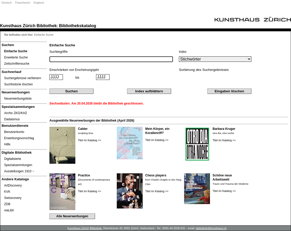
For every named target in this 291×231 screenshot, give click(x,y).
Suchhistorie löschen (18, 84)
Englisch (39, 2)
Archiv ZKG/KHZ (15, 113)
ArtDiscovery (13, 185)
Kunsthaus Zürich (17, 25)
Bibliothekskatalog (77, 25)
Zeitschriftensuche (16, 63)
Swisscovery (12, 198)
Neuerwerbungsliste (18, 98)
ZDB (7, 204)
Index (182, 52)
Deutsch (7, 2)
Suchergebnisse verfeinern (22, 78)
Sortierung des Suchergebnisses (204, 70)
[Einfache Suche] (23, 51)
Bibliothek (47, 25)
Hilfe (7, 144)
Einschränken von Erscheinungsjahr (74, 70)
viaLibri (9, 210)
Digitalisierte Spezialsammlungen (18, 162)
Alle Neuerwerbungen (72, 216)
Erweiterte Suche (16, 57)
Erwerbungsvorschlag (19, 138)
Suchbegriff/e (58, 52)
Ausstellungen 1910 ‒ (19, 171)
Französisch (22, 2)
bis (77, 77)
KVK (7, 191)
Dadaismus (12, 119)
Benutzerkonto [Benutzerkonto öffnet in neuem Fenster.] (14, 132)
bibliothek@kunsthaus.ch (211, 228)
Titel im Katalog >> (89, 140)
